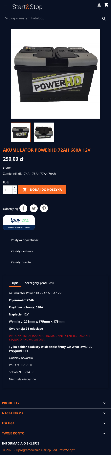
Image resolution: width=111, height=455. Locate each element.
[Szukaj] (55, 18)
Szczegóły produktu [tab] (39, 283)
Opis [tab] (15, 283)
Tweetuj (34, 208)
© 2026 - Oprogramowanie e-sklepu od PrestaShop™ (39, 450)
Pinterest (44, 208)
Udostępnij (23, 208)
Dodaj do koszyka (42, 189)
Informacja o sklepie (20, 443)
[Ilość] (7, 189)
